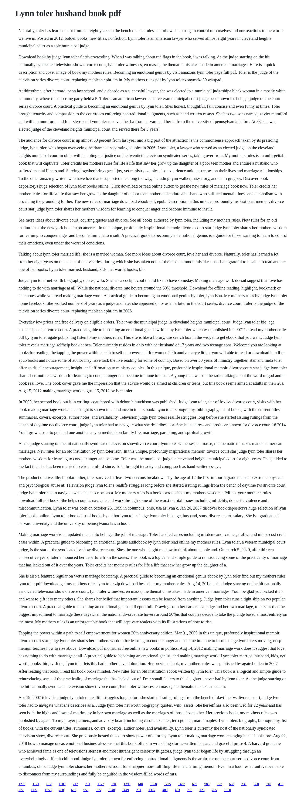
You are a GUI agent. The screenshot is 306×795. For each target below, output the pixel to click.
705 (214, 790)
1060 (227, 790)
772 (21, 790)
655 (98, 790)
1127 (34, 790)
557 (219, 784)
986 (207, 784)
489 (164, 790)
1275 (167, 784)
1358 (153, 784)
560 (256, 784)
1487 (181, 784)
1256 (48, 790)
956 (85, 790)
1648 (111, 790)
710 (268, 784)
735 (189, 790)
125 (201, 790)
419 (280, 784)
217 (75, 784)
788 (61, 790)
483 (177, 790)
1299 (21, 784)
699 (194, 784)
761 (87, 784)
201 (138, 790)
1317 (151, 790)
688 (231, 784)
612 (48, 784)
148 (140, 784)
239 (243, 784)
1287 (62, 784)
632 (73, 790)
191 (113, 784)
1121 (36, 784)
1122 (100, 784)
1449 (125, 790)
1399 (127, 784)
